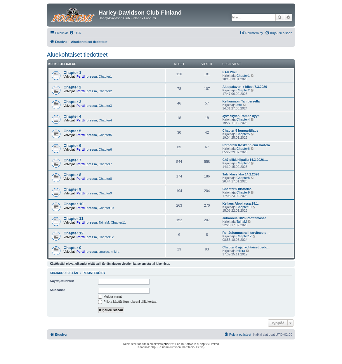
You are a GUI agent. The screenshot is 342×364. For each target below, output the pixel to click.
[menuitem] (75, 32)
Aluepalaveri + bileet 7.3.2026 (245, 86)
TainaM (104, 222)
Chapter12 (106, 237)
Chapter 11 (74, 218)
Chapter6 (105, 149)
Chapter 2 (72, 87)
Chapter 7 (72, 160)
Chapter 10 (74, 204)
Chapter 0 (72, 247)
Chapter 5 (72, 131)
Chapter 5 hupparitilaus (240, 130)
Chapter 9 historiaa (237, 189)
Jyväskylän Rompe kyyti (241, 116)
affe (239, 105)
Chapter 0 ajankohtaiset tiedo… (246, 247)
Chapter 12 (74, 233)
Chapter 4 (72, 116)
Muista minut (110, 296)
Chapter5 (105, 135)
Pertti (81, 76)
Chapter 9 (72, 189)
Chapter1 (105, 76)
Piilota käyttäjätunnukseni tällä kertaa (127, 301)
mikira (115, 251)
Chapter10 (106, 208)
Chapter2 (105, 91)
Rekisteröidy (94, 273)
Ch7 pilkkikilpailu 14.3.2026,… (245, 159)
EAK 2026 (230, 72)
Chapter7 (105, 164)
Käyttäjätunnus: (62, 281)
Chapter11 (118, 222)
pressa (91, 76)
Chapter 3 (72, 102)
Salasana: (57, 290)
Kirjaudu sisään (64, 273)
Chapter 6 (72, 145)
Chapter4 (105, 120)
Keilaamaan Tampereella (241, 101)
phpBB (168, 344)
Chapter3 (105, 105)
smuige (104, 251)
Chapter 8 (72, 175)
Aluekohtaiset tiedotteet (77, 54)
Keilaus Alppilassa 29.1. (241, 203)
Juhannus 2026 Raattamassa (244, 218)
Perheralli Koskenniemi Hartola (246, 145)
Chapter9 (105, 193)
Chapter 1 (72, 72)
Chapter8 (105, 178)
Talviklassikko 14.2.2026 (241, 174)
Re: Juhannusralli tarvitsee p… (246, 232)
